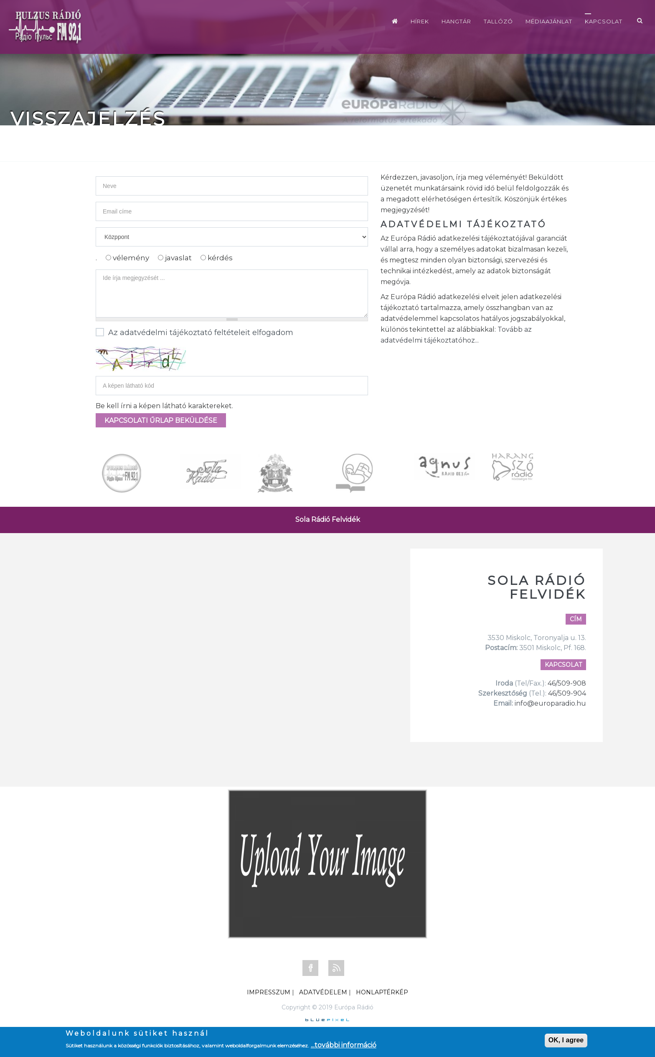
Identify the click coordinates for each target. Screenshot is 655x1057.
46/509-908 (567, 683)
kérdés (220, 258)
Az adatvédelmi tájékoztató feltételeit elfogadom (194, 333)
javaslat (179, 258)
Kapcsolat (603, 21)
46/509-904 (566, 693)
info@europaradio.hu (550, 703)
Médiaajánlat (549, 21)
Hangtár (456, 21)
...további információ (343, 1045)
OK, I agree (566, 1040)
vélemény (132, 258)
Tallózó (498, 21)
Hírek (420, 21)
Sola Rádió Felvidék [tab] (327, 519)
